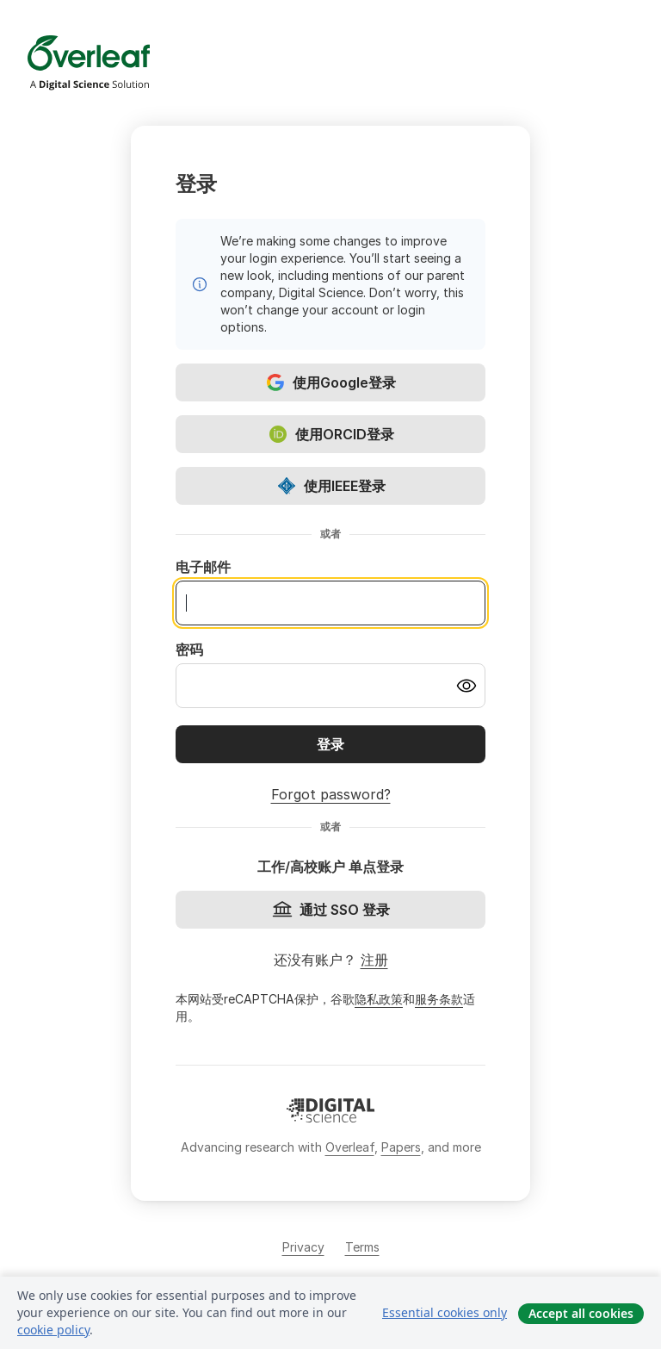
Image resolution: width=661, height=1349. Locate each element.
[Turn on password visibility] (466, 685)
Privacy (303, 1247)
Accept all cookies (580, 1313)
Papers (401, 1147)
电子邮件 (203, 566)
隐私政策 (379, 999)
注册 (374, 959)
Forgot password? (331, 794)
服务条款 (439, 999)
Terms (362, 1247)
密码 (189, 649)
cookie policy (53, 1329)
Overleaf (349, 1147)
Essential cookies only (444, 1312)
